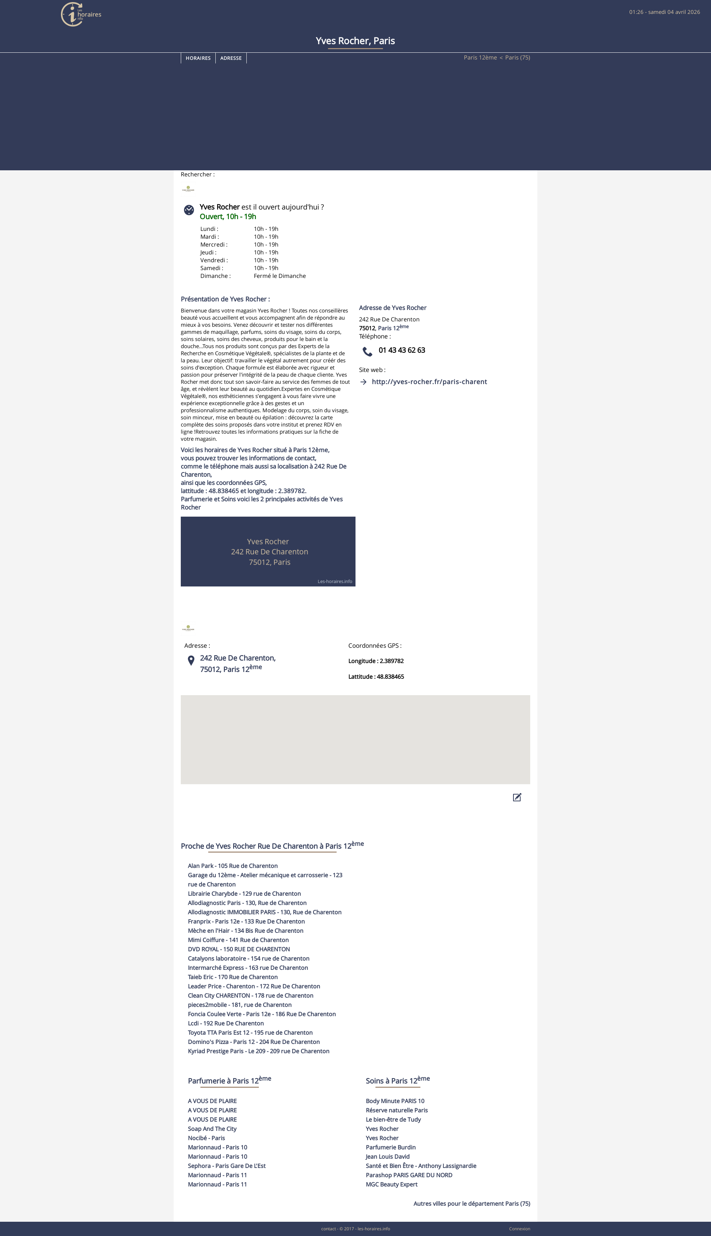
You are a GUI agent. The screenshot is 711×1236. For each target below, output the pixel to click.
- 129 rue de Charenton (244, 894)
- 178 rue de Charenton (250, 995)
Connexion (519, 1229)
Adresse (231, 58)
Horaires (198, 58)
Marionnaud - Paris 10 (217, 1147)
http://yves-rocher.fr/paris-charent (429, 381)
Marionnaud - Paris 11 (217, 1175)
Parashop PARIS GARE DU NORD (409, 1175)
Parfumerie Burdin (391, 1147)
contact (328, 1229)
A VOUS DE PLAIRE (212, 1101)
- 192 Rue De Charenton (226, 1023)
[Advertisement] (355, 117)
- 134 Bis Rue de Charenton (245, 931)
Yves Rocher (382, 1129)
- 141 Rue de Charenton (238, 940)
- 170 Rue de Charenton (233, 977)
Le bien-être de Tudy (393, 1119)
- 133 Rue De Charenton (246, 921)
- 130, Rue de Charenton (247, 903)
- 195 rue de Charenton (250, 1032)
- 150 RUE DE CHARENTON (239, 949)
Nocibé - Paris (206, 1138)
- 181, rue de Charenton (240, 1005)
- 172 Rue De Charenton (254, 986)
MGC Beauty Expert (392, 1184)
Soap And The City (212, 1129)
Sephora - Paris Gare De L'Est (227, 1166)
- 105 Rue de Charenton (233, 866)
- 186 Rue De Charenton (262, 1014)
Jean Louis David (388, 1156)
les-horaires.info (374, 1229)
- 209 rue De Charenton (258, 1051)
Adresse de (392, 308)
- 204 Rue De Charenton (254, 1042)
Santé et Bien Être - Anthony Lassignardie (421, 1166)
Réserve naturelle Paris (397, 1110)
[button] (355, 733)
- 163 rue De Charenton (248, 968)
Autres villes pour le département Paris (472, 1203)
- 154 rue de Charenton (249, 958)
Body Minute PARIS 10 (395, 1101)
